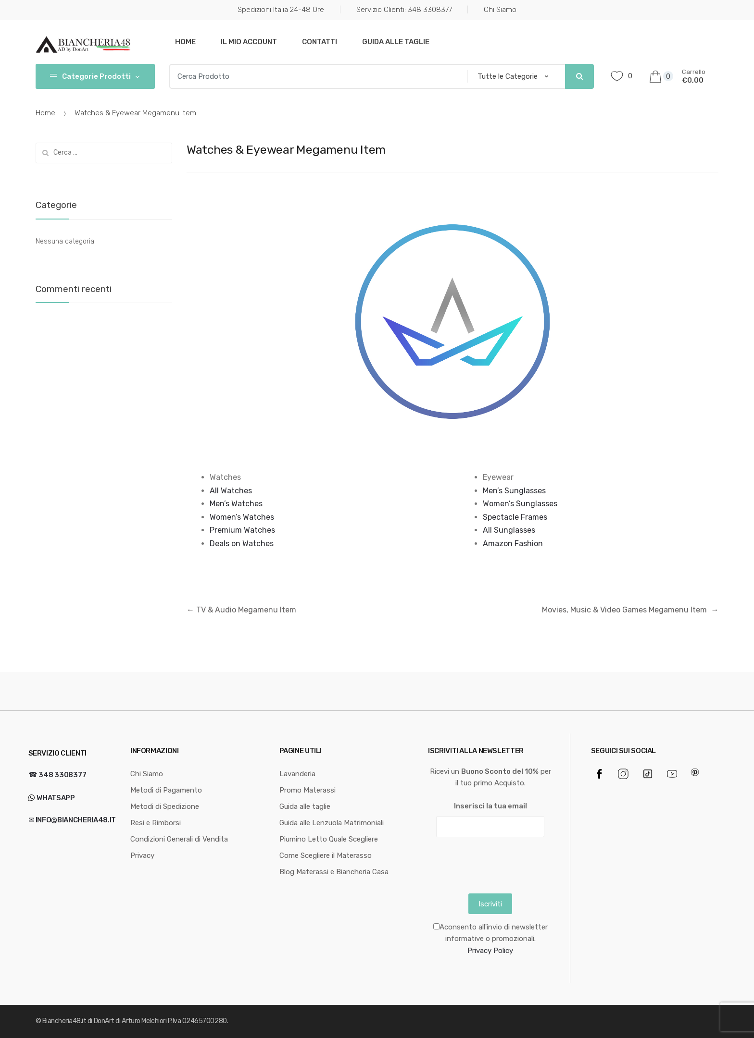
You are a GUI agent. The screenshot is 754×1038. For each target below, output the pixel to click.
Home (185, 41)
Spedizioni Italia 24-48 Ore (281, 9)
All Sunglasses (509, 530)
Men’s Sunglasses (514, 490)
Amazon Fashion (513, 543)
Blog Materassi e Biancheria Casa (334, 871)
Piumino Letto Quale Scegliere (328, 839)
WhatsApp (55, 798)
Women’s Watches (242, 517)
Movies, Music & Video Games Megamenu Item (630, 609)
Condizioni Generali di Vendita (179, 839)
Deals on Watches (242, 543)
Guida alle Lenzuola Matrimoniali (331, 822)
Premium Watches (242, 530)
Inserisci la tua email (490, 806)
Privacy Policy (490, 950)
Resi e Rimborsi (155, 822)
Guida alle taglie (395, 41)
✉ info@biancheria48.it (72, 820)
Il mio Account (249, 41)
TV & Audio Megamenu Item (241, 609)
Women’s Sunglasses (520, 503)
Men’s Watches (236, 503)
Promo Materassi (307, 790)
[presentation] (501, 863)
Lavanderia (297, 773)
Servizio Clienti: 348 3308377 (404, 9)
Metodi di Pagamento (166, 790)
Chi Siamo (500, 9)
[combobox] (315, 76)
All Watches (231, 490)
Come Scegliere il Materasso (325, 855)
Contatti (319, 41)
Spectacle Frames (515, 517)
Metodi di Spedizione (164, 806)
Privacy (142, 855)
